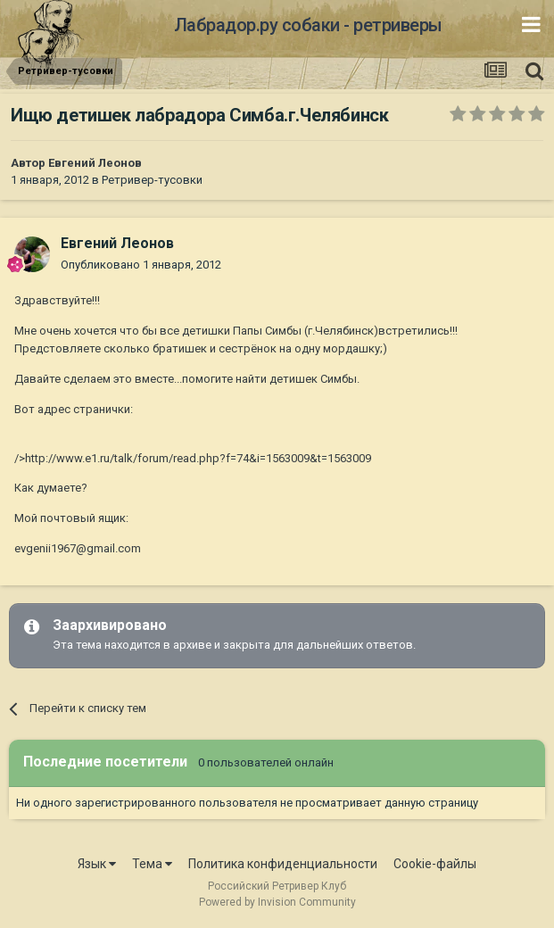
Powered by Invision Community (277, 902)
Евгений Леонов (95, 163)
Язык (97, 864)
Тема (152, 864)
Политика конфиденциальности (282, 864)
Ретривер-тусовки (152, 179)
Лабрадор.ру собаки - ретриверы (308, 25)
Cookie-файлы (434, 864)
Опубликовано (141, 264)
